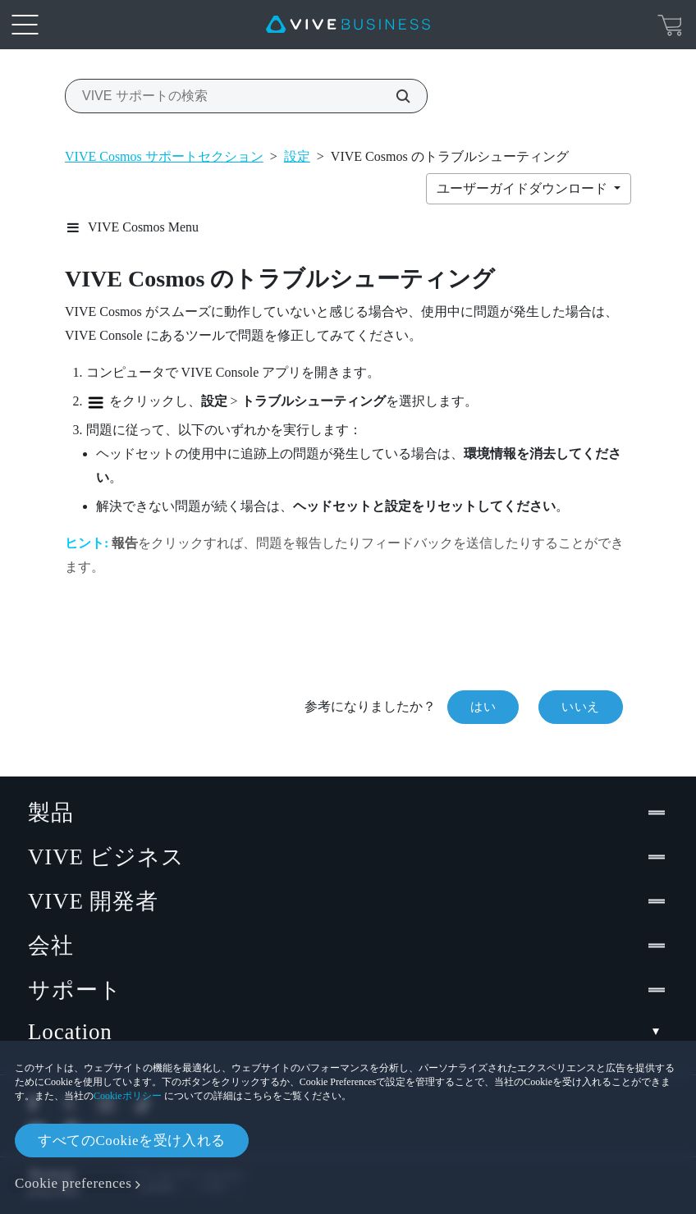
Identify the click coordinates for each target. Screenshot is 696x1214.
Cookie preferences (73, 1183)
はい (483, 706)
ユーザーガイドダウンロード (524, 188)
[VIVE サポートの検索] (394, 96)
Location (348, 1032)
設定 (297, 156)
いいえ (580, 706)
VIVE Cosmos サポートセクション (164, 156)
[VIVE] (348, 24)
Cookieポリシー (128, 1096)
